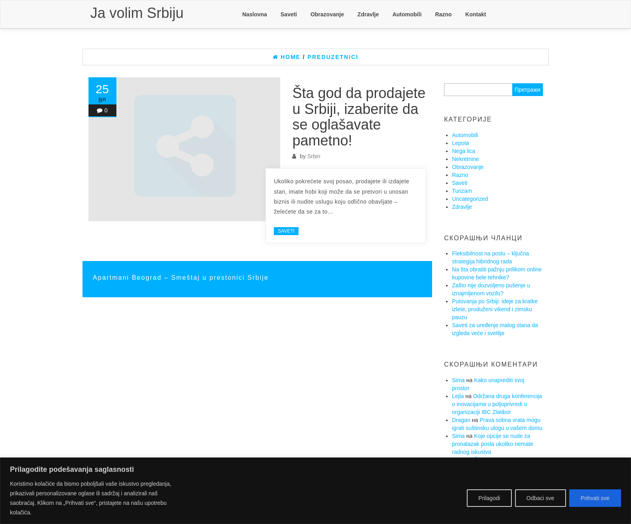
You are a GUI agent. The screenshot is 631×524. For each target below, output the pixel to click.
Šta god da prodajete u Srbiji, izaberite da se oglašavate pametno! (358, 117)
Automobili (406, 14)
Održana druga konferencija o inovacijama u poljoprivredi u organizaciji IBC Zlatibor (497, 404)
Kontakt (475, 14)
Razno (443, 14)
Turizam (462, 191)
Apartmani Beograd (128, 277)
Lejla (458, 396)
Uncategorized (470, 199)
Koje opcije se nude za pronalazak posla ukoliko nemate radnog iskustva (492, 444)
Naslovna (254, 14)
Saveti (289, 14)
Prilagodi (489, 498)
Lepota (460, 143)
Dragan (461, 420)
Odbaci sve (540, 498)
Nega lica (463, 151)
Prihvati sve (595, 498)
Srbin (313, 156)
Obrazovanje (327, 14)
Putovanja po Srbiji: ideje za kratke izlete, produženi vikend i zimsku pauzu (495, 309)
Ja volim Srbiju (137, 13)
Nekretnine (465, 159)
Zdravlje (368, 14)
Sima (458, 380)
